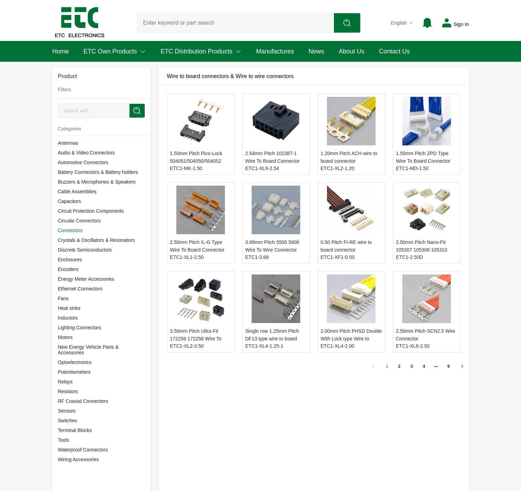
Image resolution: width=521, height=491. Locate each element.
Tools (63, 440)
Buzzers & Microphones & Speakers (97, 182)
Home (60, 51)
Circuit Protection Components (91, 211)
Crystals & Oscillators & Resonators (96, 240)
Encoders (68, 269)
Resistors (68, 391)
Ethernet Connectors (80, 288)
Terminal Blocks (75, 430)
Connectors (70, 230)
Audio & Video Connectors (86, 152)
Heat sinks (69, 308)
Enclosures (70, 259)
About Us (351, 51)
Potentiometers (74, 372)
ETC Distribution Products (201, 51)
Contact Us (394, 51)
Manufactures (275, 51)
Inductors (68, 318)
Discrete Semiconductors (85, 250)
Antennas (68, 143)
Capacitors (69, 201)
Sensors (67, 411)
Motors (65, 337)
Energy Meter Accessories (86, 279)
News (316, 51)
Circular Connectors (79, 220)
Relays (65, 381)
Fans (63, 298)
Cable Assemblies (77, 191)
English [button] (402, 23)
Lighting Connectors (79, 327)
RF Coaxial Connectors (83, 401)
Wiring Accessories (78, 459)
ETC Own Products (115, 51)
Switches (67, 420)
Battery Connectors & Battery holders (98, 172)
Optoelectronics (75, 362)
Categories (70, 129)
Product (67, 76)
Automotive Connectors (83, 162)
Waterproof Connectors (83, 449)
